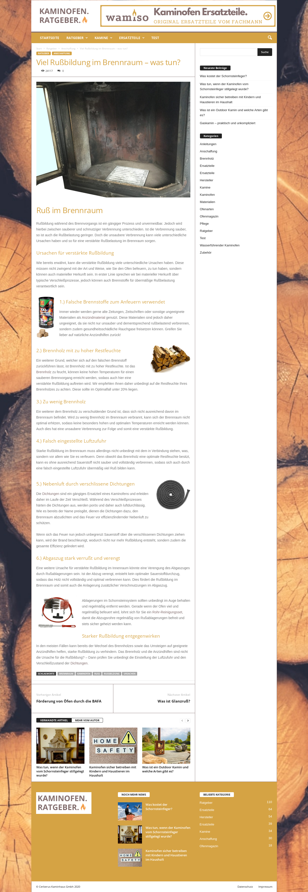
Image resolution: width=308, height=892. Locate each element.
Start (39, 48)
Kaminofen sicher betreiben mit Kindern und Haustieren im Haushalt (112, 771)
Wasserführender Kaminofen (220, 245)
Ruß (97, 673)
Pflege (204, 223)
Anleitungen (208, 144)
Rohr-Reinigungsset (167, 612)
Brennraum (66, 673)
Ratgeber (77, 38)
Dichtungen (50, 494)
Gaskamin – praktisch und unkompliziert (228, 123)
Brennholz (43, 372)
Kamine (103, 38)
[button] (269, 38)
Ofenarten (207, 209)
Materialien (207, 202)
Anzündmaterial (93, 317)
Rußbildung (112, 673)
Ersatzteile (132, 38)
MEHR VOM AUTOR (87, 720)
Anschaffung (68, 48)
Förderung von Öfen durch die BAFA (68, 701)
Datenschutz (245, 886)
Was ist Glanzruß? (174, 701)
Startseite (49, 37)
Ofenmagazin (209, 216)
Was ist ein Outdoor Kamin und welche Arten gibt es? (165, 769)
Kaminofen (207, 194)
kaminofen (83, 673)
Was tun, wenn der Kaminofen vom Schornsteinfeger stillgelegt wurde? (60, 771)
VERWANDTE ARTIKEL (54, 720)
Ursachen (129, 673)
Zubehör (206, 252)
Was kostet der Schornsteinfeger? (223, 76)
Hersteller (206, 180)
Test (155, 37)
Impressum (265, 886)
